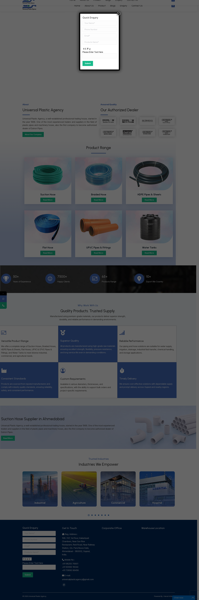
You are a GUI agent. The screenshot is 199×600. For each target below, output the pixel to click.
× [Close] (119, 13)
